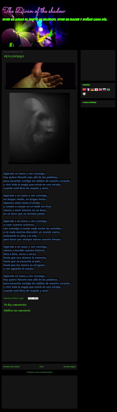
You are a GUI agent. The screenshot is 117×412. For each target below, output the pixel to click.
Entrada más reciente (11, 367)
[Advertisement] (39, 391)
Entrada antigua (70, 367)
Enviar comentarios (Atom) (44, 372)
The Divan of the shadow (33, 11)
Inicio (42, 367)
